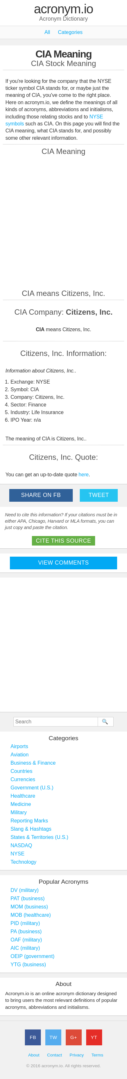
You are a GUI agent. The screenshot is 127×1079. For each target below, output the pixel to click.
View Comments (63, 563)
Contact (54, 1055)
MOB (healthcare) (31, 915)
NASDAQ (21, 845)
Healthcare (23, 796)
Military (19, 812)
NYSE (18, 853)
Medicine (21, 804)
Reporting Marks (29, 820)
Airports (19, 746)
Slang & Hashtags (31, 829)
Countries (21, 771)
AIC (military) (25, 948)
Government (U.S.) (32, 787)
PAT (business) (28, 898)
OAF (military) (26, 939)
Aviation (20, 754)
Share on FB (41, 495)
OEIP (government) (33, 956)
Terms (97, 1055)
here (83, 474)
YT (94, 1037)
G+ (73, 1037)
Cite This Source (63, 541)
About (34, 1055)
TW (53, 1037)
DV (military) (25, 890)
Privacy (77, 1055)
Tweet (98, 495)
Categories (70, 32)
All (47, 32)
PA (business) (26, 931)
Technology (23, 862)
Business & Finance (33, 763)
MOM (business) (29, 906)
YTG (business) (28, 964)
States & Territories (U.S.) (39, 837)
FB (33, 1037)
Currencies (23, 779)
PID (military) (25, 923)
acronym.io (63, 9)
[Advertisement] (63, 221)
